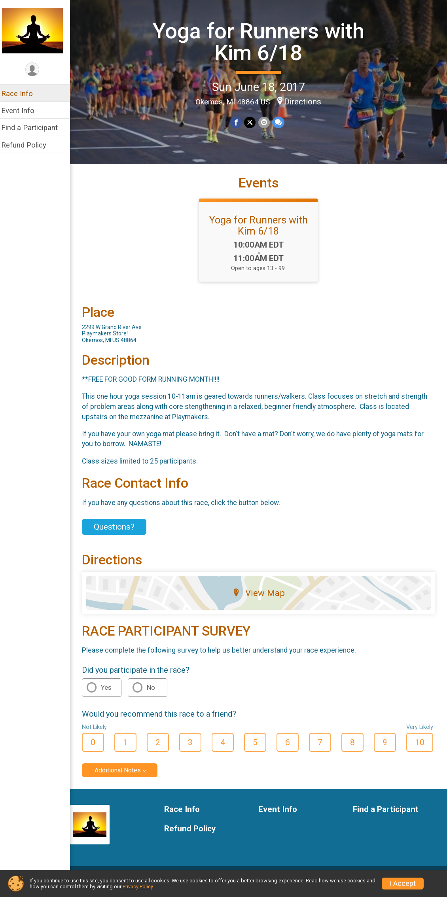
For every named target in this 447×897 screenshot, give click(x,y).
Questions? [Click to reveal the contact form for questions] (119, 532)
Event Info (23, 110)
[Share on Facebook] (238, 122)
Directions (305, 101)
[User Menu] (37, 69)
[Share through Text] (281, 122)
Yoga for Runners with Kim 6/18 (261, 42)
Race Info (22, 93)
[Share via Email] (266, 122)
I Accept (403, 884)
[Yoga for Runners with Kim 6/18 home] (37, 30)
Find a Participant (34, 127)
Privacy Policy (138, 886)
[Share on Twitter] (252, 122)
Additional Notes (123, 776)
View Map (261, 599)
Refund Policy (28, 145)
